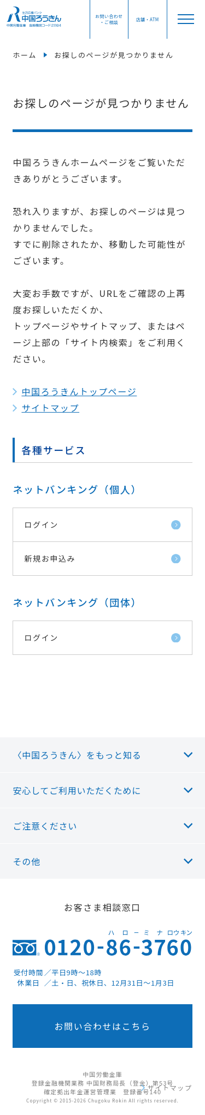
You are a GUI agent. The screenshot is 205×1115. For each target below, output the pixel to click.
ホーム (24, 55)
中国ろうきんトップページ (79, 391)
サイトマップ (50, 407)
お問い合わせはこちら (102, 1026)
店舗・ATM (147, 19)
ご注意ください (45, 825)
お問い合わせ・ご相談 (108, 19)
